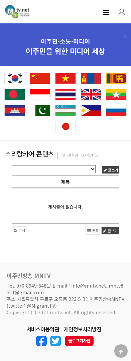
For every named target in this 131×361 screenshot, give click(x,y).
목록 (93, 231)
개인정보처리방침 (82, 329)
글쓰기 (110, 170)
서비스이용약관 (42, 329)
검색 (19, 231)
